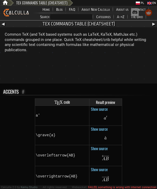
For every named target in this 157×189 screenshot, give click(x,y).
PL (140, 3)
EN (151, 3)
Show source (99, 109)
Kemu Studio (29, 187)
